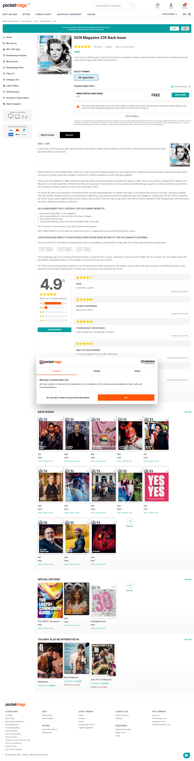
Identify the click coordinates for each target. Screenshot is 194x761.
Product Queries (122, 723)
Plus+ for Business (13, 742)
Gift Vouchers (11, 91)
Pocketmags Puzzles (14, 55)
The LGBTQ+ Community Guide (50, 628)
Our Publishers (11, 739)
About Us (156, 723)
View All (187, 412)
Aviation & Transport (69, 14)
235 (54, 21)
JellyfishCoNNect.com (161, 733)
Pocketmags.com (159, 727)
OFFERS (26, 14)
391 (39, 456)
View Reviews (55, 329)
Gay (35, 21)
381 (39, 562)
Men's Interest (26, 21)
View (40, 463)
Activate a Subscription (16, 98)
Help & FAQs (47, 723)
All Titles (8, 723)
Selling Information (123, 738)
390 (67, 456)
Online (81, 730)
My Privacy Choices (13, 758)
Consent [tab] (57, 371)
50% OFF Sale (11, 49)
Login (117, 744)
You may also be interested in (58, 646)
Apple (81, 723)
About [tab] (137, 371)
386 (39, 509)
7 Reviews (97, 47)
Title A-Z (9, 73)
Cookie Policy (11, 754)
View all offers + (132, 116)
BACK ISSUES (46, 411)
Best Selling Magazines (15, 730)
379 (94, 562)
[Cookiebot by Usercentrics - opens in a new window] (143, 362)
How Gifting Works (49, 738)
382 (150, 509)
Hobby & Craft (43, 14)
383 (122, 509)
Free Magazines (12, 733)
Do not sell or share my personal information (67, 397)
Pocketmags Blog (12, 736)
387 (150, 456)
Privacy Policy (11, 745)
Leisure (91, 14)
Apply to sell (120, 741)
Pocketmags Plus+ (13, 67)
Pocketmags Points (86, 733)
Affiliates (118, 727)
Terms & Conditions (13, 751)
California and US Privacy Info (17, 748)
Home (7, 37)
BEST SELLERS (10, 14)
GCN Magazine (45, 21)
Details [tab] (97, 371)
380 (67, 562)
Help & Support (12, 104)
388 (122, 456)
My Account (10, 61)
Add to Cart (48, 463)
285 (67, 625)
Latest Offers (11, 85)
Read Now (180, 95)
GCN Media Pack (100, 628)
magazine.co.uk (158, 730)
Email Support (48, 727)
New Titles (9, 727)
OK (126, 397)
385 (67, 509)
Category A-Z (11, 79)
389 (95, 456)
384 (95, 509)
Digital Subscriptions (10, 21)
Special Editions (49, 584)
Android (82, 727)
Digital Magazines (86, 736)
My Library (10, 43)
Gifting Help (47, 741)
